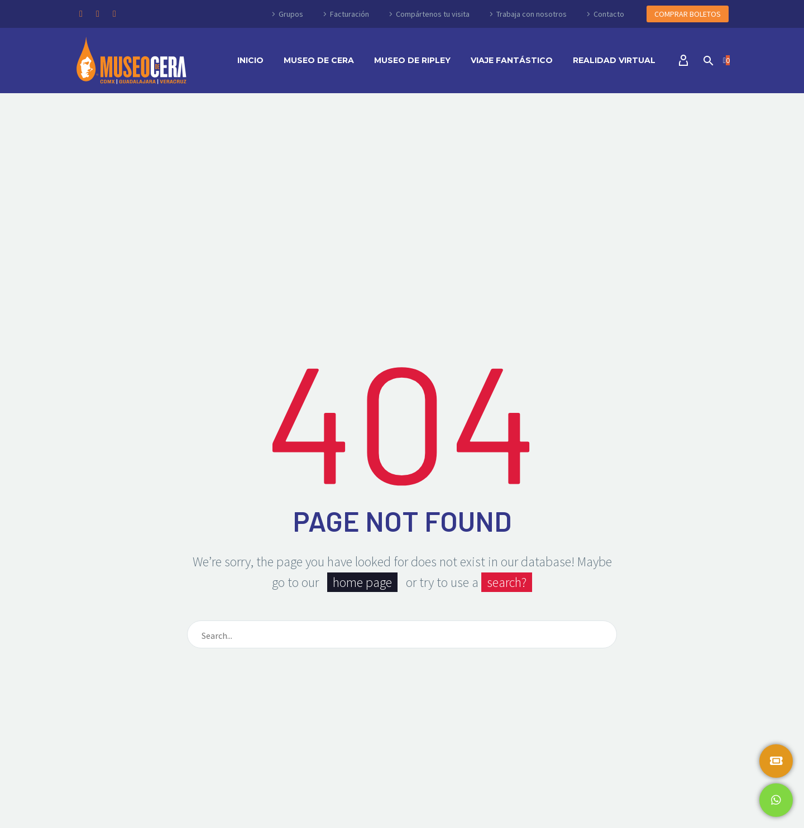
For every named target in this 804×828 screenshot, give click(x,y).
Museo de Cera (319, 60)
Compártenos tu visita (433, 14)
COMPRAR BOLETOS (687, 14)
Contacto (609, 14)
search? (507, 582)
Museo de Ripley (412, 60)
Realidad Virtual (614, 60)
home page (362, 582)
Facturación (349, 14)
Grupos (291, 14)
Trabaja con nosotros (531, 14)
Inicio (250, 60)
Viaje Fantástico (512, 60)
